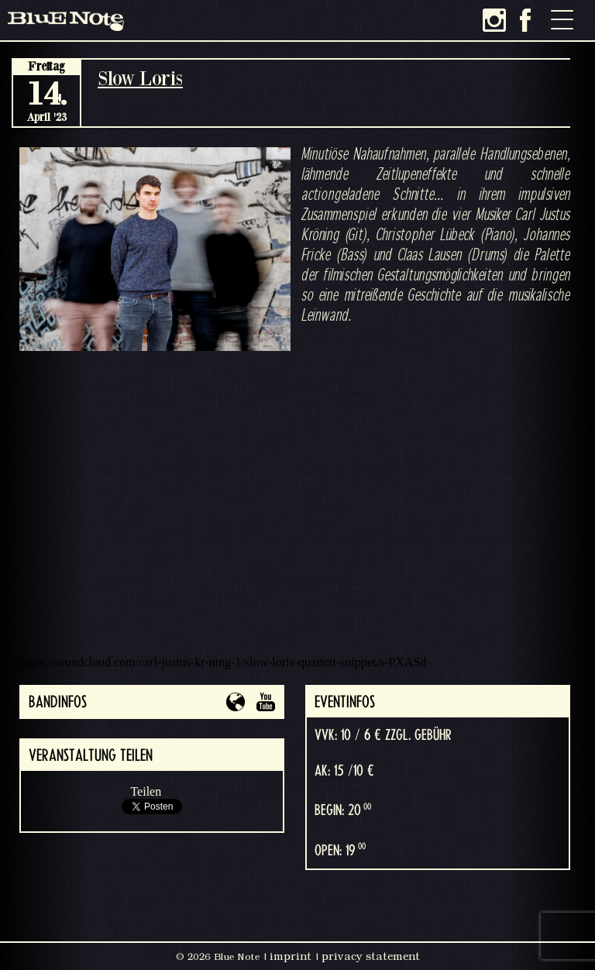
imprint (290, 956)
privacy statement (371, 956)
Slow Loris (140, 78)
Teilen (145, 791)
